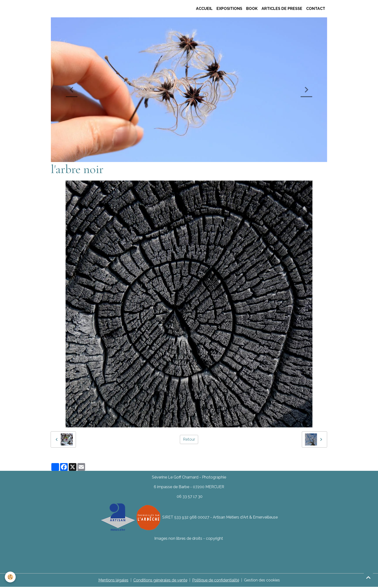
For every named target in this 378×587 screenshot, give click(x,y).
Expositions (229, 8)
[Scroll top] (368, 577)
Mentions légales (113, 580)
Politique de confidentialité (215, 580)
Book (252, 8)
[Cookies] (10, 577)
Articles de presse (282, 8)
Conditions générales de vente (160, 580)
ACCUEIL (204, 8)
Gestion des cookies (262, 580)
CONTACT (315, 8)
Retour (189, 439)
